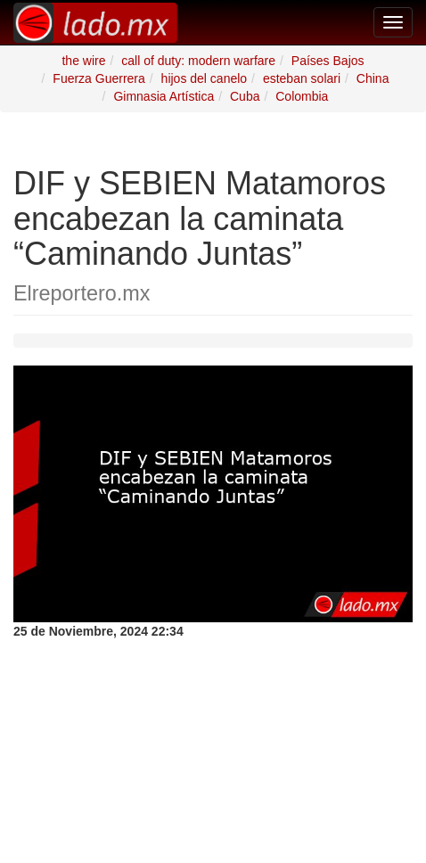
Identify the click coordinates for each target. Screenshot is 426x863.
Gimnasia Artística (163, 96)
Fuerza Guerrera (98, 78)
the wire (83, 60)
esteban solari (301, 78)
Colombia (301, 96)
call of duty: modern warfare (198, 60)
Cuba (244, 96)
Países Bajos (328, 60)
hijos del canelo (204, 78)
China (372, 78)
